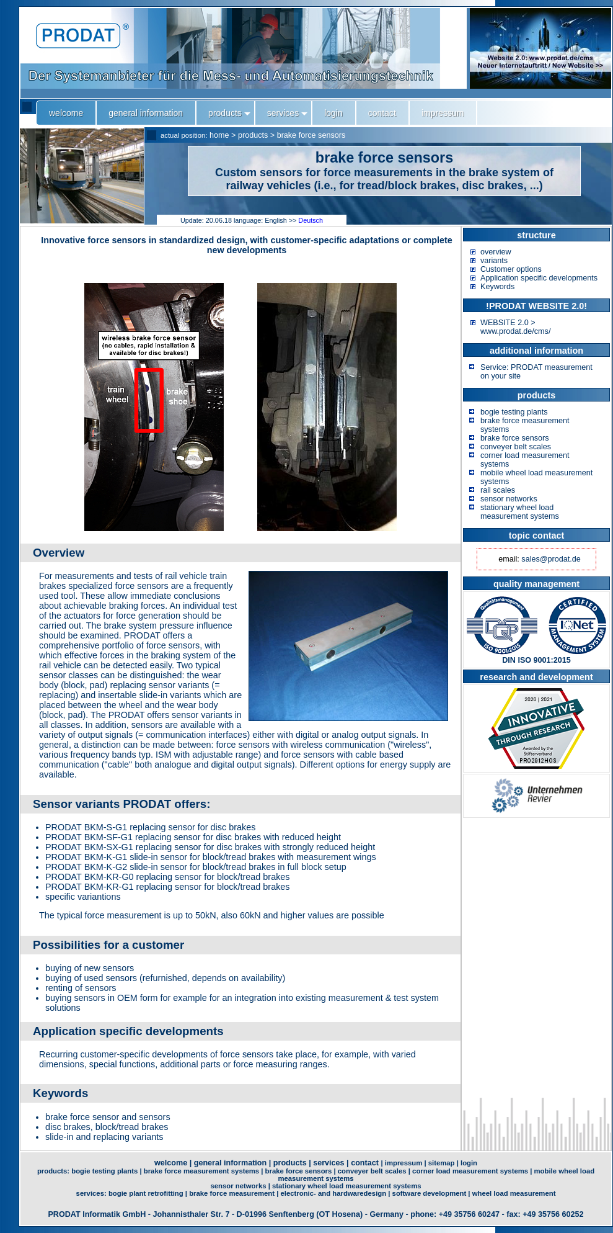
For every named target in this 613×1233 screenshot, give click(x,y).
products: (54, 1171)
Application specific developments (539, 278)
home (219, 135)
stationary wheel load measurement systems (519, 512)
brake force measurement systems (201, 1171)
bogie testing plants (514, 412)
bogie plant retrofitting (145, 1193)
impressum (403, 1163)
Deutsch (310, 220)
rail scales (497, 490)
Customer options (511, 269)
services (328, 1163)
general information (230, 1163)
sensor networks (508, 499)
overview (495, 252)
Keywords (497, 286)
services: (92, 1193)
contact (365, 1163)
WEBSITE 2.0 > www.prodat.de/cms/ (515, 327)
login (469, 1163)
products (253, 135)
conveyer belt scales (515, 446)
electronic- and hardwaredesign (334, 1193)
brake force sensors (311, 135)
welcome (170, 1163)
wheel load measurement (514, 1193)
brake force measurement (232, 1193)
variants (494, 260)
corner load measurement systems (470, 1171)
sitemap (441, 1163)
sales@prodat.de (550, 559)
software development (429, 1193)
